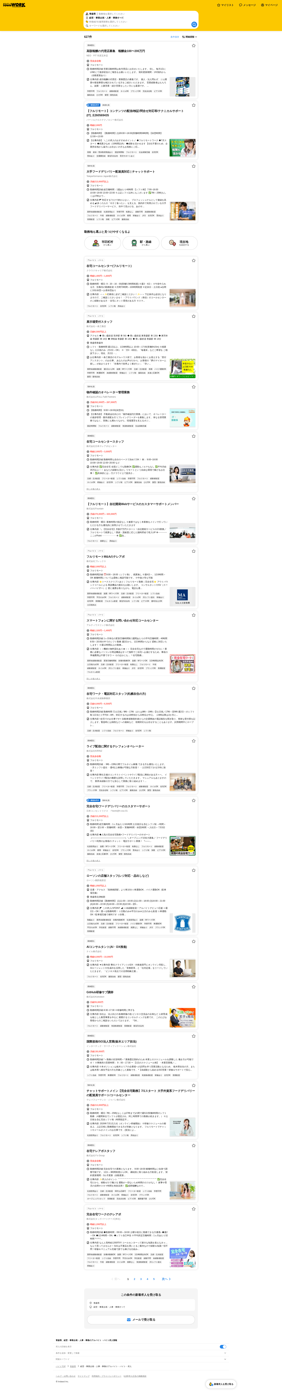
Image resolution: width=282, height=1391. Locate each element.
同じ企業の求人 (93, 489)
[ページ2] (134, 1279)
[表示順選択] (189, 37)
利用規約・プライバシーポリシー (106, 1376)
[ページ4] (147, 1279)
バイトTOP (61, 1366)
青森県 (73, 1366)
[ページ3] (141, 1279)
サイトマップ (84, 1376)
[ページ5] (154, 1279)
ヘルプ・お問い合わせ (66, 1376)
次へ (165, 1278)
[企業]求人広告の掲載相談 (135, 1376)
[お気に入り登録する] (194, 45)
